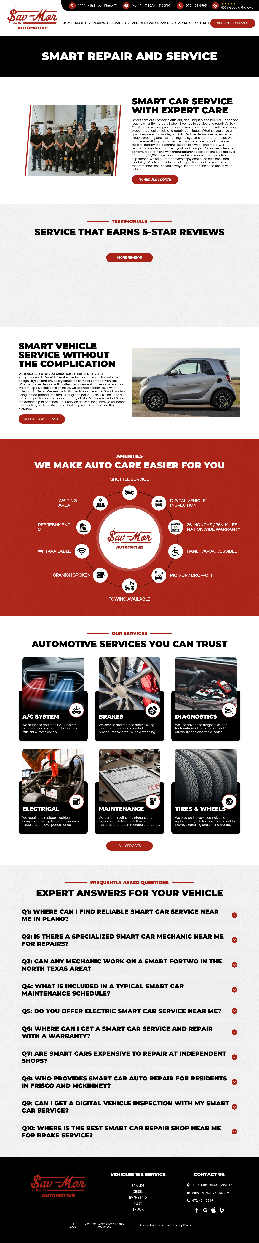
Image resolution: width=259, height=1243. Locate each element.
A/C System (40, 716)
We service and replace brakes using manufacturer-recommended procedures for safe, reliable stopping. (127, 728)
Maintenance (121, 808)
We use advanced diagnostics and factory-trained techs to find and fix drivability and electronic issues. (201, 728)
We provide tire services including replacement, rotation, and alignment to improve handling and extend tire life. (205, 821)
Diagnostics (196, 716)
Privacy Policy (181, 1225)
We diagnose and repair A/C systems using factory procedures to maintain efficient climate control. (50, 728)
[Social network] (213, 1210)
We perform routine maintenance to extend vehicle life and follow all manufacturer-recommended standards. (129, 821)
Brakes (111, 716)
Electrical (40, 808)
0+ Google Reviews (239, 7)
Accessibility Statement (155, 1225)
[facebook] (197, 1210)
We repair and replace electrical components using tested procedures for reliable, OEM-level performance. (53, 821)
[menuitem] (68, 23)
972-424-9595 (196, 5)
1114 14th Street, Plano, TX (98, 5)
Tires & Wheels (200, 808)
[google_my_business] (205, 1210)
